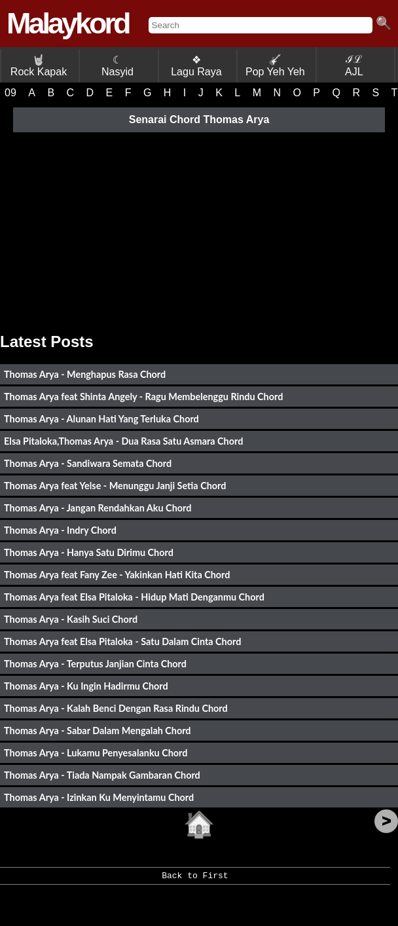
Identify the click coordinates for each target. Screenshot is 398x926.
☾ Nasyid (117, 65)
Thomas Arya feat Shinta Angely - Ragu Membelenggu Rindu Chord (143, 396)
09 (10, 92)
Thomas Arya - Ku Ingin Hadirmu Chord (86, 686)
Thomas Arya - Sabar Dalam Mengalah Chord (97, 730)
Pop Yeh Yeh (275, 65)
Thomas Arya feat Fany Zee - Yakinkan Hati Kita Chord (117, 574)
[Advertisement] (199, 228)
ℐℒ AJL (354, 65)
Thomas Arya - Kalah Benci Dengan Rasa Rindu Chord (116, 708)
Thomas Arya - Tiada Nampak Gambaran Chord (102, 775)
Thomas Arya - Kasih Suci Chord (70, 619)
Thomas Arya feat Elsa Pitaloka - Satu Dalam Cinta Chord (122, 641)
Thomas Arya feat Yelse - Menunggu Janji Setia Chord (115, 485)
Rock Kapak (38, 65)
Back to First (195, 880)
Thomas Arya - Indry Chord (60, 530)
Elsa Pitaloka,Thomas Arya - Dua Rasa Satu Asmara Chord (123, 441)
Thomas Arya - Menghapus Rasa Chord (85, 374)
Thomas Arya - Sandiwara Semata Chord (88, 463)
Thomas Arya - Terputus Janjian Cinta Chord (95, 663)
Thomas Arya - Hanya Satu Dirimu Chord (88, 552)
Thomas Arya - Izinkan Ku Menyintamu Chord (99, 797)
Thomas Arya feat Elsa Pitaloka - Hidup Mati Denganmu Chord (134, 596)
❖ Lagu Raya (196, 65)
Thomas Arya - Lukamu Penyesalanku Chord (95, 752)
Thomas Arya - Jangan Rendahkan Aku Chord (97, 507)
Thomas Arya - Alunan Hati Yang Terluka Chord (101, 418)
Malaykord (68, 23)
